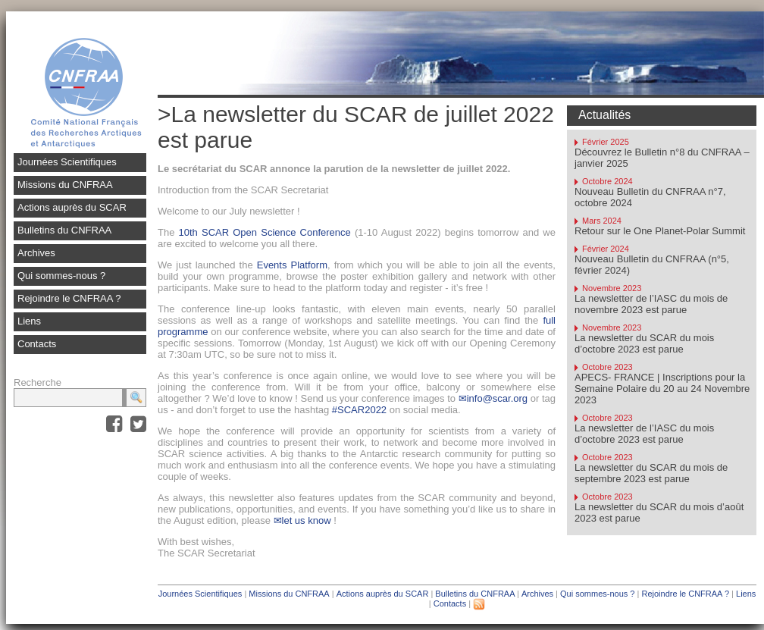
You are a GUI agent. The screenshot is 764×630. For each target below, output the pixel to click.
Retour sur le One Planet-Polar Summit (660, 231)
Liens (29, 321)
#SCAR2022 (359, 409)
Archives (36, 253)
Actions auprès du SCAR (72, 207)
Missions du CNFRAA (65, 184)
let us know (306, 520)
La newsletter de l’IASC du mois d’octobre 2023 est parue (644, 433)
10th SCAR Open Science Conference (265, 232)
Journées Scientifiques (67, 162)
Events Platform (292, 265)
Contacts (36, 343)
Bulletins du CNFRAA (64, 230)
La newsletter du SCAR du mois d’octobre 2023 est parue (644, 343)
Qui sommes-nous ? (61, 275)
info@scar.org (497, 398)
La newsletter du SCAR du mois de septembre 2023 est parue (651, 473)
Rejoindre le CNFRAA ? (69, 298)
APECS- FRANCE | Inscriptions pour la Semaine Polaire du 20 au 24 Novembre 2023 (662, 388)
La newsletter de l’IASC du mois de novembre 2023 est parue (651, 304)
